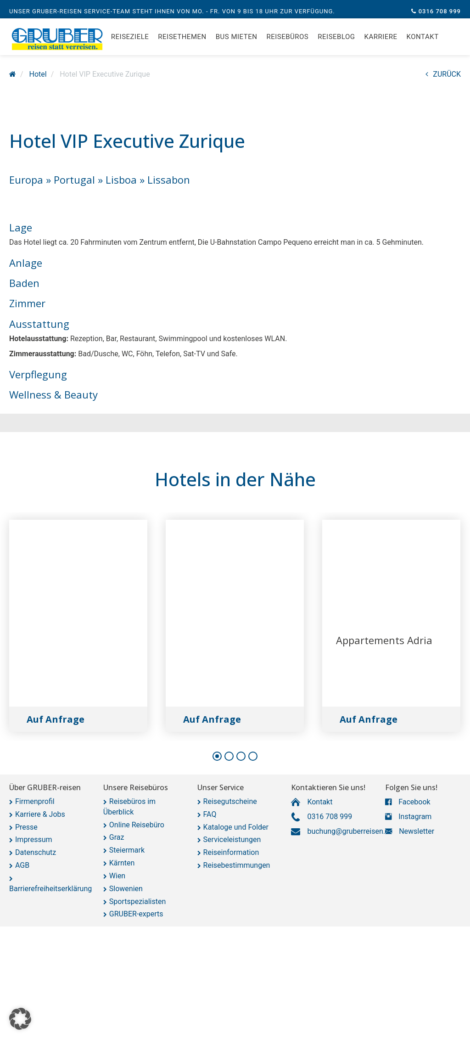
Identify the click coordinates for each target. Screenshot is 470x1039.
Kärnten (122, 863)
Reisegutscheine (230, 801)
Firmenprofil (35, 801)
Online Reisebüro (136, 824)
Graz (116, 837)
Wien (117, 875)
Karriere (380, 41)
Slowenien (126, 888)
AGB (22, 865)
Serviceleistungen (232, 839)
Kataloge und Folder (236, 827)
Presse (26, 827)
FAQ (210, 814)
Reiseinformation (231, 852)
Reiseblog (336, 41)
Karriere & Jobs (40, 814)
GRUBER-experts (136, 914)
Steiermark (127, 850)
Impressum (33, 839)
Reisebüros (287, 41)
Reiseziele (130, 41)
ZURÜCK (443, 74)
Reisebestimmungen (236, 865)
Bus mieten (236, 41)
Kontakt (423, 41)
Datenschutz (35, 852)
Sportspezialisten (137, 901)
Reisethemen (182, 41)
